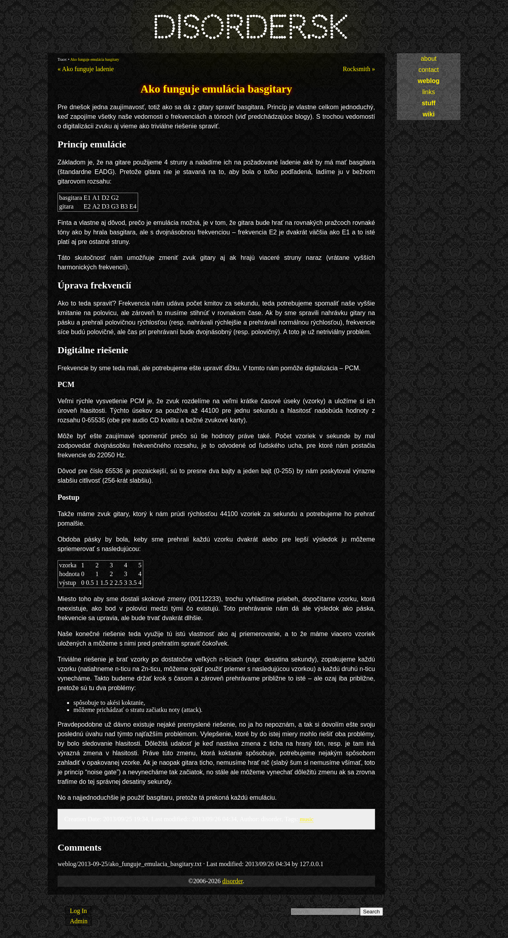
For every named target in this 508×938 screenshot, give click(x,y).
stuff (429, 103)
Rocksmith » (359, 69)
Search (371, 912)
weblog (428, 80)
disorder (232, 881)
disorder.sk (249, 28)
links (428, 92)
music (306, 819)
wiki (429, 114)
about (429, 58)
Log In (78, 910)
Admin (78, 921)
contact (428, 69)
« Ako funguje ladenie (86, 69)
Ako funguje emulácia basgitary (94, 59)
